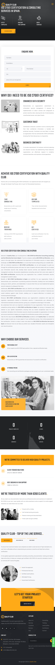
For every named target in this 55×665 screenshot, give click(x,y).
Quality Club (33, 661)
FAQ (30, 630)
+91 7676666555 (7, 647)
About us (31, 620)
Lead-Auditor (45, 625)
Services (31, 623)
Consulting (45, 620)
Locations (31, 625)
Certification (45, 628)
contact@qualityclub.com (10, 650)
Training (44, 623)
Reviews (31, 628)
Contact (44, 630)
